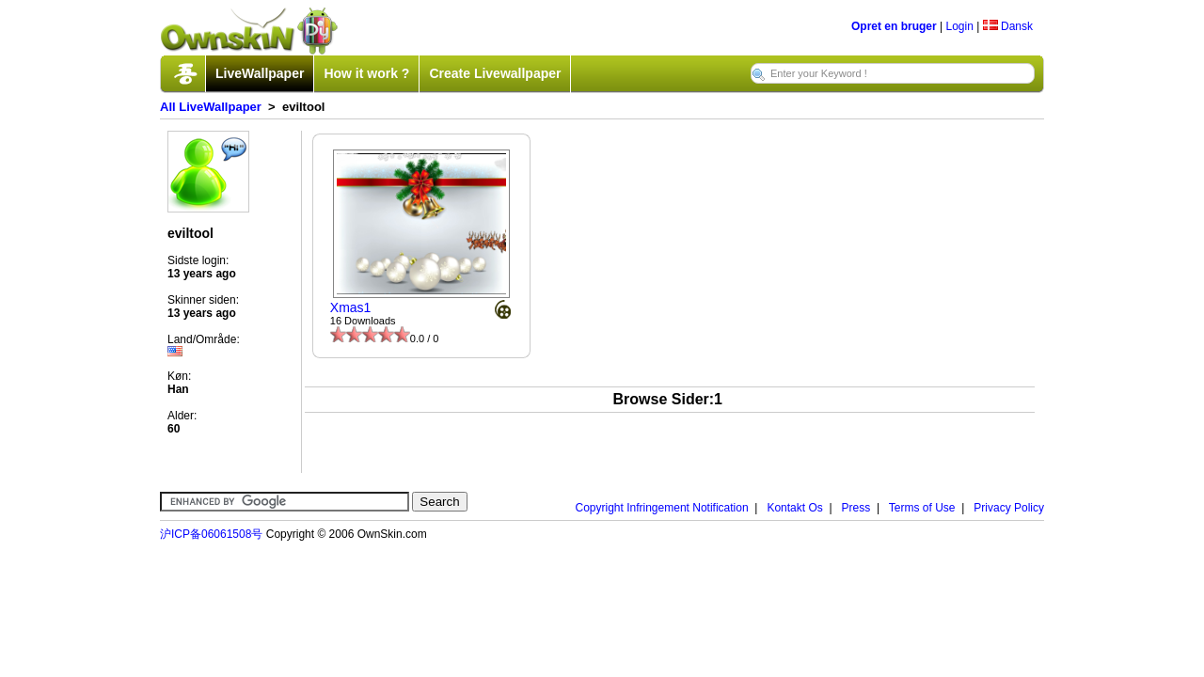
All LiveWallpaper (210, 107)
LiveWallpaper (259, 73)
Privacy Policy (1009, 507)
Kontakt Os (794, 507)
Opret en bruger (894, 26)
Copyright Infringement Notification (662, 507)
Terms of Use (922, 507)
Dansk (1008, 26)
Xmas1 (351, 307)
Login (959, 26)
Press (856, 507)
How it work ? (366, 73)
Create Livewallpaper (495, 73)
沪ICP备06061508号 (211, 534)
